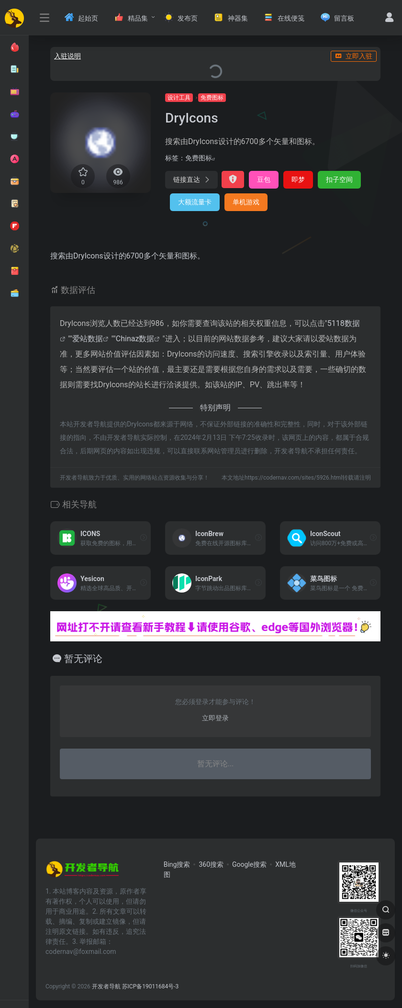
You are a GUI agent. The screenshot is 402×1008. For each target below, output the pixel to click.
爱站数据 (87, 338)
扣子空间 (339, 179)
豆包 (263, 179)
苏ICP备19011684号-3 (150, 986)
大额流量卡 (195, 202)
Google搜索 (249, 864)
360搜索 (211, 864)
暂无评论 (83, 658)
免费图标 (212, 97)
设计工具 (179, 97)
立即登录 (215, 718)
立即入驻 (353, 56)
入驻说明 (67, 56)
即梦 (298, 179)
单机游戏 (246, 202)
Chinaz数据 (135, 338)
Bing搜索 (177, 864)
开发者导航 (106, 986)
